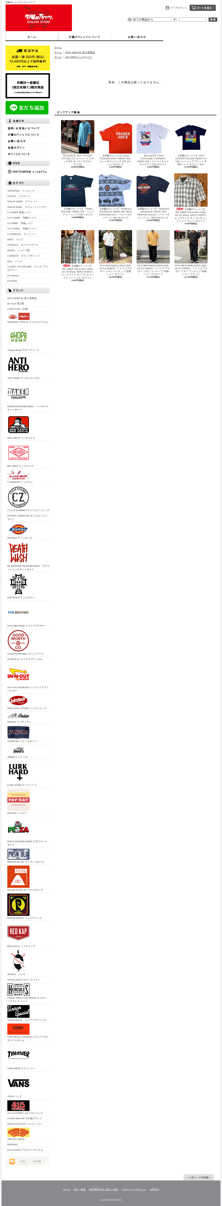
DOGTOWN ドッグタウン (21, 586)
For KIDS (12, 280)
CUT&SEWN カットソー (21, 234)
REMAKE (12, 1144)
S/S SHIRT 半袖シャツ (20, 223)
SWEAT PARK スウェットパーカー (27, 207)
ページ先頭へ (199, 1177)
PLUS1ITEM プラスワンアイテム (25, 1150)
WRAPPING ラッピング (21, 190)
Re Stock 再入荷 (15, 303)
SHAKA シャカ (18, 962)
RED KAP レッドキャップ (21, 934)
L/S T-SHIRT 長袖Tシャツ (21, 217)
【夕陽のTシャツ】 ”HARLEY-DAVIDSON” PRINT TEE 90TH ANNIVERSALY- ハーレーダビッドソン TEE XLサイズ (115, 196)
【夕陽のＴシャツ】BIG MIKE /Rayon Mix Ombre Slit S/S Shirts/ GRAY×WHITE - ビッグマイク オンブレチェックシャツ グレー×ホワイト (191, 197)
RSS (23, 1161)
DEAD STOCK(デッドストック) (24, 1124)
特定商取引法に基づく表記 (103, 1189)
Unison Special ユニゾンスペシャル (27, 1013)
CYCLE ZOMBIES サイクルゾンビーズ (28, 499)
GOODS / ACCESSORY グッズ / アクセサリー (27, 268)
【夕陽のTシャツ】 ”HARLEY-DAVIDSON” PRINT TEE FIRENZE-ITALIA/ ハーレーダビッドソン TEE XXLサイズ (153, 196)
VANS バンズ (18, 1085)
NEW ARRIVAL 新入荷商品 (22, 298)
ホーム (32, 36)
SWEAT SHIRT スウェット (22, 201)
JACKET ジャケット (20, 196)
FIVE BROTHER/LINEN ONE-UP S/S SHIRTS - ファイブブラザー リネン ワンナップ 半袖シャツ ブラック (191, 253)
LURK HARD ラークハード (22, 773)
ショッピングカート (202, 7)
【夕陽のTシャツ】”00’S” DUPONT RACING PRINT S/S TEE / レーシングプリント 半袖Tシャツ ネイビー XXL (191, 143)
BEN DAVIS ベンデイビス (21, 426)
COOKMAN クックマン (20, 476)
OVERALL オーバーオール (22, 244)
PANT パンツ (15, 239)
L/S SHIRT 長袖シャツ (19, 212)
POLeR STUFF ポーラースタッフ (25, 878)
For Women (13, 275)
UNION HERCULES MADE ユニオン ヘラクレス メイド (27, 992)
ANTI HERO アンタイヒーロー (24, 366)
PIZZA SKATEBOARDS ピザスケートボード (27, 831)
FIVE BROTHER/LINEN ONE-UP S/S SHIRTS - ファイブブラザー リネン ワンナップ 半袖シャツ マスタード (153, 253)
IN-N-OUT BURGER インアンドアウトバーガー (28, 677)
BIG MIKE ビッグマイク (20, 454)
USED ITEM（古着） (18, 309)
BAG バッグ (14, 261)
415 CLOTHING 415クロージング (25, 1107)
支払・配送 (79, 1189)
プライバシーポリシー (134, 1189)
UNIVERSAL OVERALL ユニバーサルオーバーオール (27, 1032)
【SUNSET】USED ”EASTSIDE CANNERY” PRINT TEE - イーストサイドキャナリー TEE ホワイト (153, 143)
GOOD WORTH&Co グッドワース (25, 642)
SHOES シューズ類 (18, 250)
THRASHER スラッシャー (21, 1057)
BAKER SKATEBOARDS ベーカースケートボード (27, 396)
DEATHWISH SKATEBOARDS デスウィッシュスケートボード (28, 556)
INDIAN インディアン (19, 717)
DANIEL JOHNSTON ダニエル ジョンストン (27, 517)
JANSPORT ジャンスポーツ (22, 734)
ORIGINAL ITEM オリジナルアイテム (27, 318)
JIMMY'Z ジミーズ (18, 751)
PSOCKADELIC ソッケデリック (24, 906)
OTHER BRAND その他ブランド (24, 1118)
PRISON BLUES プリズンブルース (25, 856)
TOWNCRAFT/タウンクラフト (23, 979)
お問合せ (137, 36)
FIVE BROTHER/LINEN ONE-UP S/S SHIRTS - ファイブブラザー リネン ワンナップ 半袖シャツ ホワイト (115, 253)
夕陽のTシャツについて (84, 36)
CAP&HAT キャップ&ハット (23, 255)
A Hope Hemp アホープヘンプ (23, 338)
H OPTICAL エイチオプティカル (24, 659)
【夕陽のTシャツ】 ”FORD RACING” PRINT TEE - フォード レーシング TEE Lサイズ (77, 194)
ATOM (37, 1161)
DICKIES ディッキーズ (19, 531)
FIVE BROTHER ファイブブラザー (26, 614)
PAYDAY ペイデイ (18, 801)
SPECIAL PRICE (18, 1134)
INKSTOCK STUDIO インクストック (27, 702)
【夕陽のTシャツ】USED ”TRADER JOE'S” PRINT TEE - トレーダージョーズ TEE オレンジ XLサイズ (115, 143)
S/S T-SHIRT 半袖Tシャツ (21, 228)
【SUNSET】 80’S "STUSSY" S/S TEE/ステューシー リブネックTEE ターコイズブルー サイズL (78, 143)
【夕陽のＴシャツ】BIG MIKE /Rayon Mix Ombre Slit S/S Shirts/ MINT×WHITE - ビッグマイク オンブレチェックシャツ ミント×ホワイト (77, 254)
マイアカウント (178, 7)
